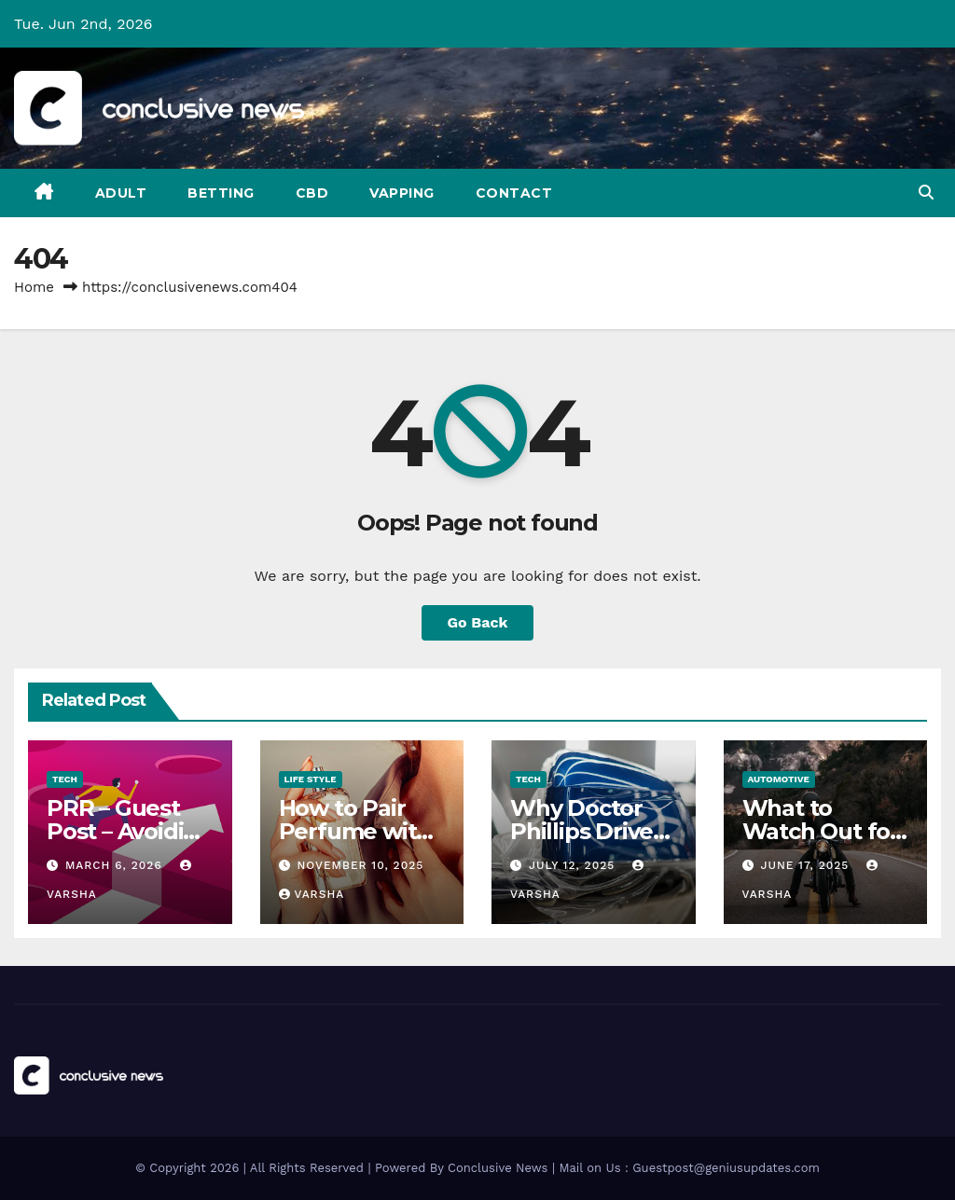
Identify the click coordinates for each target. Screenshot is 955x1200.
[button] (926, 192)
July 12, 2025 (574, 865)
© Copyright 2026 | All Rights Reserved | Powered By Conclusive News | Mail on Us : (383, 1168)
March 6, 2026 (116, 865)
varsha (312, 894)
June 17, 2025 (806, 865)
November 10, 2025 (360, 865)
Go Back (478, 622)
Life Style (310, 779)
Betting (221, 193)
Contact (514, 193)
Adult (121, 193)
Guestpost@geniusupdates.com (726, 1168)
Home (34, 287)
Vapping (402, 193)
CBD (312, 193)
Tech (64, 779)
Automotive (779, 779)
